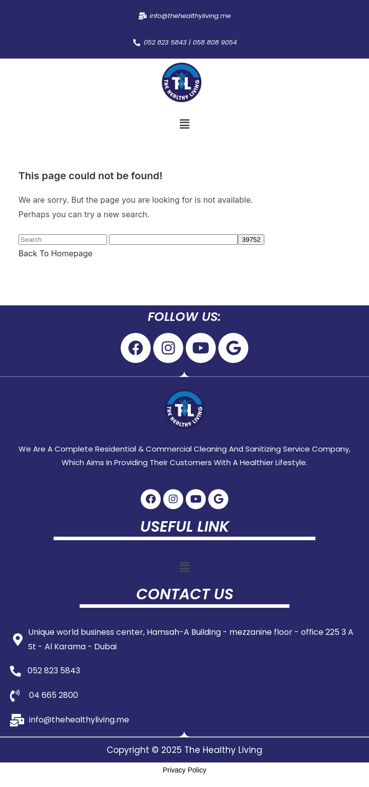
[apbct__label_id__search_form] (173, 239)
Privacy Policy (184, 770)
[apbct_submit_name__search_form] (251, 239)
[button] (184, 124)
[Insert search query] (63, 239)
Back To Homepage (56, 253)
